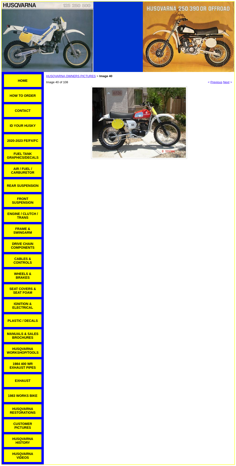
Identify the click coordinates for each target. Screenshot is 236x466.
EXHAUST (22, 381)
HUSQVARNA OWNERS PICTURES (71, 76)
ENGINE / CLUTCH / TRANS (22, 215)
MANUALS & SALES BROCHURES (23, 335)
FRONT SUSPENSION (22, 200)
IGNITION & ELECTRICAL (22, 305)
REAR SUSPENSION (22, 186)
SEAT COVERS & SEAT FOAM (22, 290)
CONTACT (22, 111)
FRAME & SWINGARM (22, 230)
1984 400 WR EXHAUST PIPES (23, 365)
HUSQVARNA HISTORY (22, 440)
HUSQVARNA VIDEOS (22, 455)
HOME (23, 81)
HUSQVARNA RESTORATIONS (23, 410)
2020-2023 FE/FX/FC (22, 141)
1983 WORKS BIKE (22, 396)
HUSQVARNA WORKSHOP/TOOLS (23, 350)
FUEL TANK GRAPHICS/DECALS (22, 155)
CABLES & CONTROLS (23, 260)
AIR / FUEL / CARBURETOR (22, 170)
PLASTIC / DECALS (22, 321)
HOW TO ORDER (23, 96)
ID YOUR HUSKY (23, 126)
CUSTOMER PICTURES (22, 425)
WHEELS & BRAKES (22, 275)
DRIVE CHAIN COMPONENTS (22, 245)
